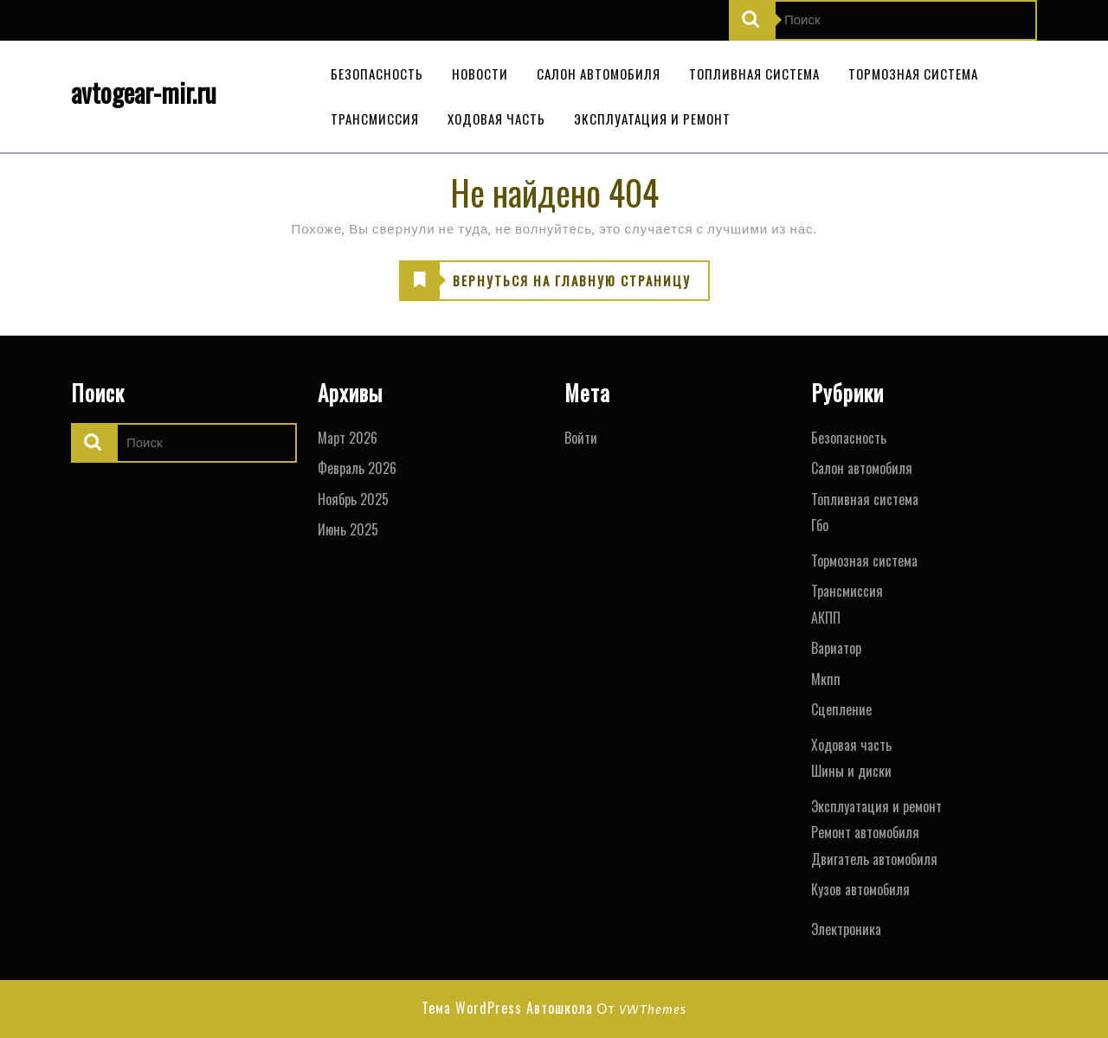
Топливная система (754, 73)
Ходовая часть (496, 118)
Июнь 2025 (348, 529)
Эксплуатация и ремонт (652, 118)
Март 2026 (347, 437)
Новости (480, 73)
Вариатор (836, 648)
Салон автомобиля (598, 73)
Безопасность (377, 73)
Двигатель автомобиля (874, 859)
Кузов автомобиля (860, 889)
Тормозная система (913, 73)
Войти (580, 437)
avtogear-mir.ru (143, 92)
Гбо (819, 525)
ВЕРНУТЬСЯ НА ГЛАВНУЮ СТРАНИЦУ (545, 281)
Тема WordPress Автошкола (507, 1007)
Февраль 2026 (357, 468)
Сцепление (841, 709)
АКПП (826, 617)
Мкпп (826, 679)
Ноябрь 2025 (353, 499)
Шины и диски (851, 770)
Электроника (846, 929)
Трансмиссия (375, 118)
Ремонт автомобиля (865, 832)
